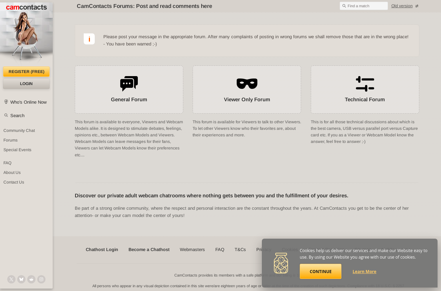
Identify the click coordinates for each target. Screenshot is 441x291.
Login (26, 83)
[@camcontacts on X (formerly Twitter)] (11, 279)
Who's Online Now (28, 102)
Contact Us (13, 182)
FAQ (7, 162)
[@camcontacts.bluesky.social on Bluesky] (21, 279)
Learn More (365, 271)
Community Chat (19, 130)
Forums (10, 140)
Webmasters (192, 249)
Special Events (17, 149)
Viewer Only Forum (247, 99)
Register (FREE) (26, 71)
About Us (12, 172)
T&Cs (240, 249)
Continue (320, 271)
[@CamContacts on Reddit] (31, 279)
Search (17, 115)
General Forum (129, 99)
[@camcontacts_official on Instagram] (41, 279)
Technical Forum (365, 99)
